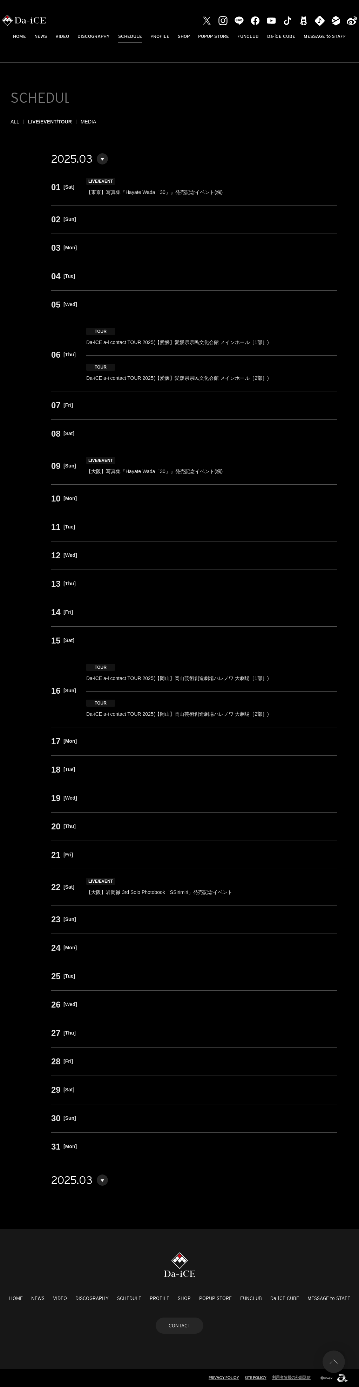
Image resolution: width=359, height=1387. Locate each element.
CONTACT (179, 1325)
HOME (19, 36)
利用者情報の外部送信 (291, 1377)
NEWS (40, 36)
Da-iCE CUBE (281, 36)
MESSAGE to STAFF (325, 36)
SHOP (184, 36)
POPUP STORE (213, 36)
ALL (15, 121)
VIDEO (62, 36)
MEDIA (88, 121)
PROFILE (159, 36)
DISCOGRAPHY (93, 36)
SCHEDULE (130, 36)
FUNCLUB (248, 36)
